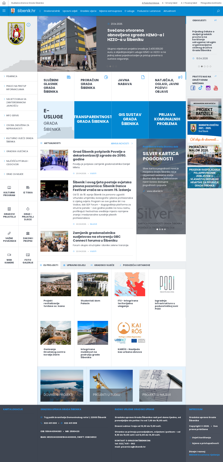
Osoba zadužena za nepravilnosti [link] (17, 127)
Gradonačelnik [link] (52, 11)
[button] (40, 43)
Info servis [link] (12, 115)
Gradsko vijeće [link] (88, 11)
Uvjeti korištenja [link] (200, 437)
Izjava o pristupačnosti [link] (204, 443)
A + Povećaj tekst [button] (189, 3)
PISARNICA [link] (11, 76)
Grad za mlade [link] (14, 174)
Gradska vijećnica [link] (17, 151)
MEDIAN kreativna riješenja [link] (204, 454)
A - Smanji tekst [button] (169, 3)
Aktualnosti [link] (169, 11)
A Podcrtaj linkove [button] (150, 3)
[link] (13, 10)
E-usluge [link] (130, 11)
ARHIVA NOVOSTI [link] (122, 143)
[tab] (49, 265)
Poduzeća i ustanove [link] (149, 11)
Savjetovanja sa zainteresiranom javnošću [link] (16, 102)
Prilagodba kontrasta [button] (211, 3)
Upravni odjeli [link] (70, 11)
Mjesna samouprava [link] (110, 11)
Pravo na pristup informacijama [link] (16, 87)
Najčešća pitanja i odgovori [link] (17, 162)
